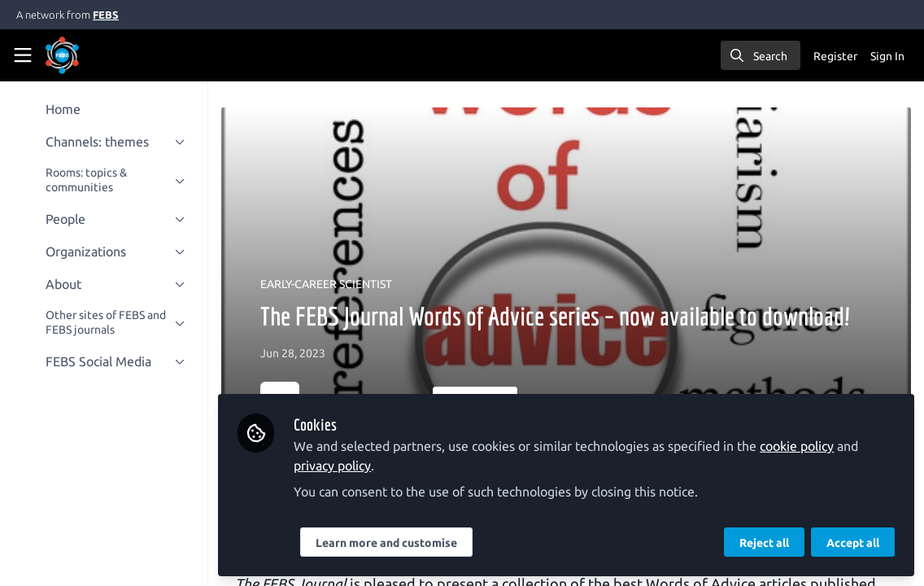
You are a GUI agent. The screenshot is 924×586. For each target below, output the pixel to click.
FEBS (106, 14)
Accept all (852, 542)
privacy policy (332, 465)
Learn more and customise (386, 542)
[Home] (62, 55)
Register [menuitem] (835, 56)
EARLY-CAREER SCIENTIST (326, 284)
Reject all (764, 542)
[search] (760, 55)
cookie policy (797, 446)
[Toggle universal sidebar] (23, 55)
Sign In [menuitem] (887, 56)
